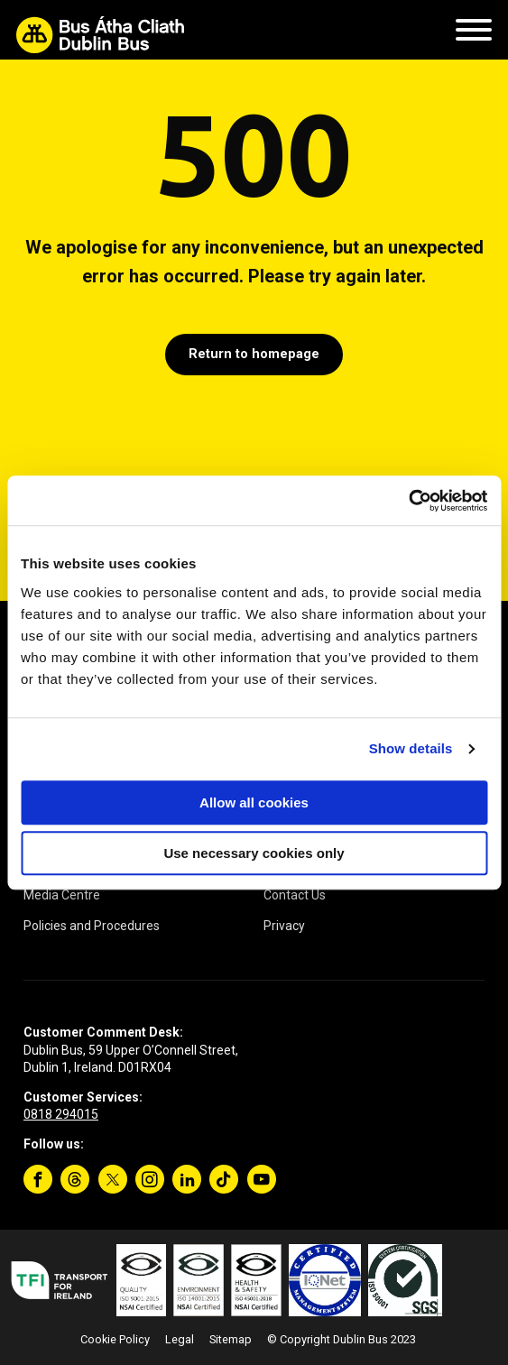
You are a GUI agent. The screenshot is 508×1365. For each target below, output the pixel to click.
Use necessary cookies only (253, 853)
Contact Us (294, 895)
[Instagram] (149, 1179)
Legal (179, 1339)
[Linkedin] (186, 1179)
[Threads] (74, 1179)
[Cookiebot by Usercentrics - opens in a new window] (408, 500)
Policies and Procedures (91, 925)
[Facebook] (37, 1179)
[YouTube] (261, 1179)
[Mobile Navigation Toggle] (474, 35)
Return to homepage (254, 354)
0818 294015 (60, 1114)
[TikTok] (223, 1179)
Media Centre (61, 895)
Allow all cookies (254, 802)
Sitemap (230, 1339)
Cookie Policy (115, 1339)
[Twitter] (112, 1179)
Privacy (284, 925)
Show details (411, 748)
